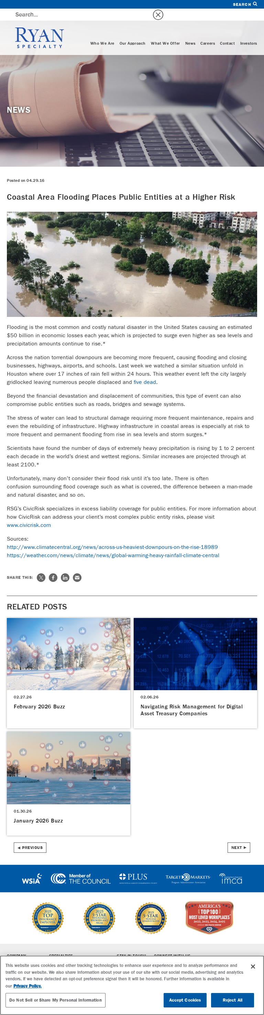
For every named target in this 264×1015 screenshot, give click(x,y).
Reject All (232, 1000)
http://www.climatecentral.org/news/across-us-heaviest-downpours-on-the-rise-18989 (112, 535)
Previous (32, 835)
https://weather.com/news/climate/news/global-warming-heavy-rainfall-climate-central (113, 543)
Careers (207, 32)
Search (245, 4)
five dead (145, 370)
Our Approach (133, 32)
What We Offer (165, 32)
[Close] (253, 966)
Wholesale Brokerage (72, 953)
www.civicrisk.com (29, 513)
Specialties (61, 944)
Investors (248, 32)
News (190, 32)
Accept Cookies (185, 1000)
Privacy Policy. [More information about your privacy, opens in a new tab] (27, 986)
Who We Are (102, 32)
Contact (227, 32)
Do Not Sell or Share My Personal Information (55, 1000)
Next (236, 835)
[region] (132, 985)
